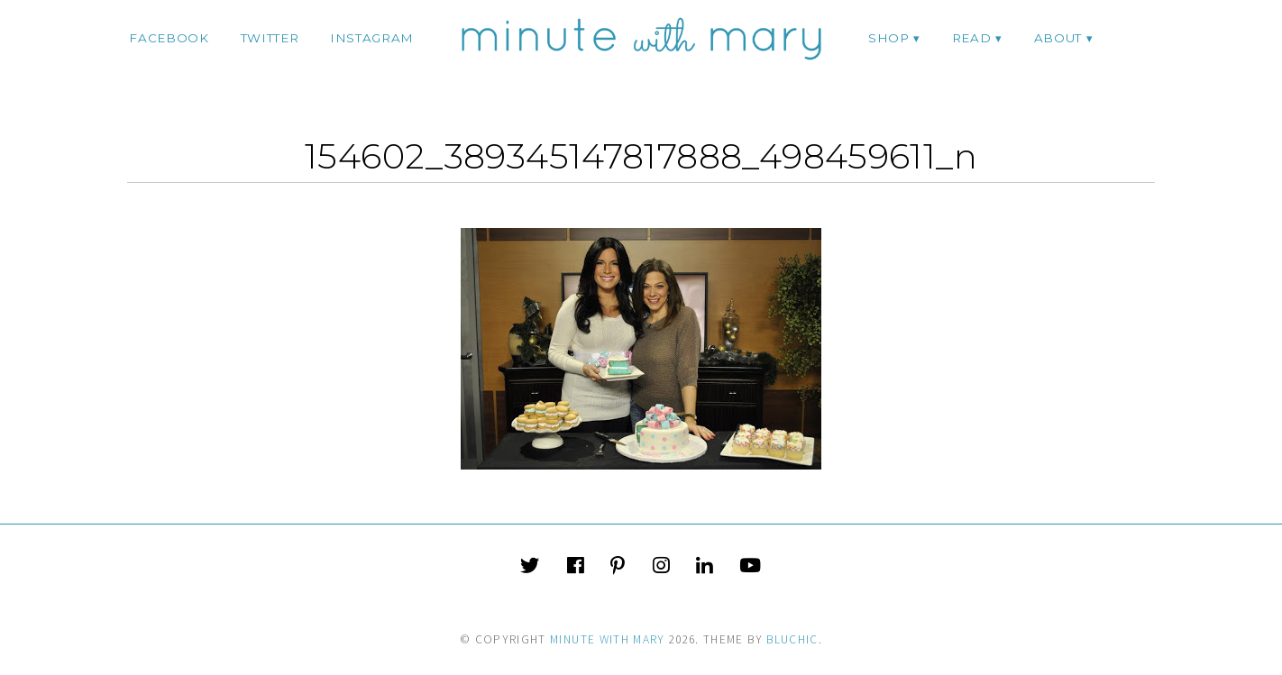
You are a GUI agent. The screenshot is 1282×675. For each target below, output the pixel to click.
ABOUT (1058, 38)
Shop (889, 38)
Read (972, 38)
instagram (372, 38)
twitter (270, 38)
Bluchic (792, 639)
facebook (168, 38)
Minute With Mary (607, 639)
